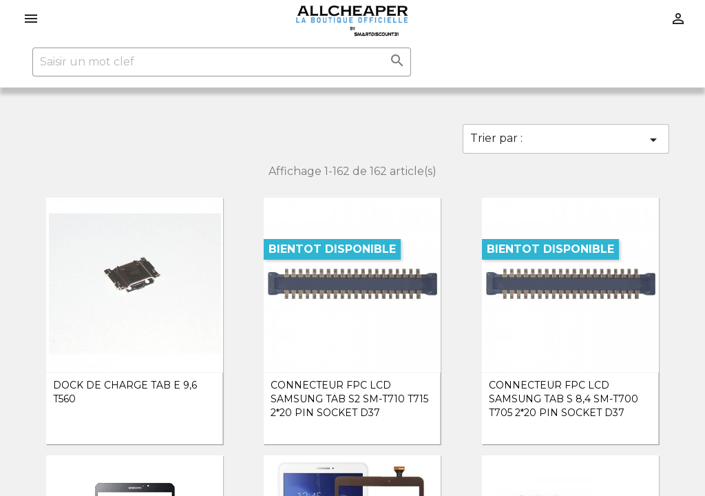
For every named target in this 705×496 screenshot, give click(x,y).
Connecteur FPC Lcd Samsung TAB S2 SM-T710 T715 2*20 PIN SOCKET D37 (349, 399)
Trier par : (566, 140)
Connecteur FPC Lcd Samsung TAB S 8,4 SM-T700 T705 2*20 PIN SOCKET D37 (563, 399)
